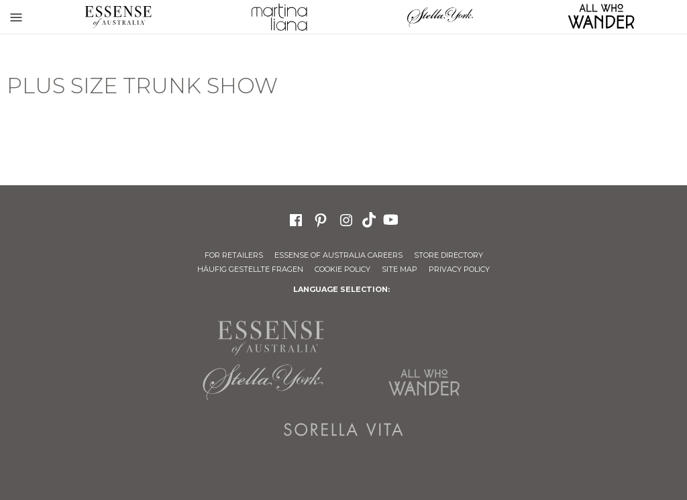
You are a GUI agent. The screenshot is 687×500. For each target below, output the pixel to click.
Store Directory (448, 255)
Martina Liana (279, 17)
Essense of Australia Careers (338, 255)
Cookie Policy (342, 269)
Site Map (399, 269)
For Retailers (234, 255)
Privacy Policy (459, 269)
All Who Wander (424, 382)
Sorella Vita (343, 429)
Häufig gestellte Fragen (250, 269)
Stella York (440, 17)
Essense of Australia (118, 17)
